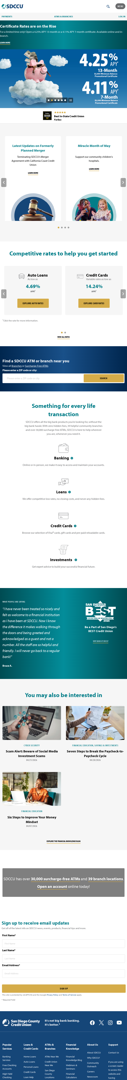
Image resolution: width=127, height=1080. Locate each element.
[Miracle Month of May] (94, 178)
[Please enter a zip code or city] (43, 378)
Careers (91, 1071)
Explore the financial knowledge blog (64, 841)
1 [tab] (48, 100)
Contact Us (113, 1052)
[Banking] (63, 456)
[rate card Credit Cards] (94, 290)
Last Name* (8, 950)
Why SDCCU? (93, 1057)
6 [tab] (65, 100)
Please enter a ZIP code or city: (19, 370)
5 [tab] (62, 100)
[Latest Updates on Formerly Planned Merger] (33, 178)
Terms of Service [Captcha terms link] (69, 995)
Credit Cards (30, 1072)
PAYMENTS (7, 16)
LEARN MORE (5, 42)
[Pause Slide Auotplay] (70, 99)
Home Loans (30, 1056)
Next (123, 182)
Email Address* (11, 965)
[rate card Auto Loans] (33, 290)
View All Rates (63, 336)
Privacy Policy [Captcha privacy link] (52, 995)
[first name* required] (63, 943)
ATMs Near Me (52, 1056)
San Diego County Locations (50, 1074)
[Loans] (63, 490)
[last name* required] (63, 958)
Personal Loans (31, 1066)
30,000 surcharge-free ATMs (55, 878)
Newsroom (92, 1076)
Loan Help (29, 1077)
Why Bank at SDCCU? (100, 641)
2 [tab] (52, 100)
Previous (3, 182)
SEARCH (103, 378)
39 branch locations (105, 878)
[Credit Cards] (63, 524)
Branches (17, 365)
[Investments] (63, 558)
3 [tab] (55, 100)
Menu (120, 6)
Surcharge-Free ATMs (36, 365)
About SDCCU (94, 1052)
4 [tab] (58, 100)
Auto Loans (29, 1061)
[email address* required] (63, 973)
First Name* (9, 935)
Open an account (52, 886)
